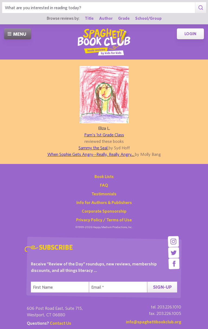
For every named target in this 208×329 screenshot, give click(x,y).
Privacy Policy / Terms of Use (104, 219)
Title (89, 18)
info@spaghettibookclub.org (153, 321)
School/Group (148, 18)
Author (106, 18)
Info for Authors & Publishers (104, 202)
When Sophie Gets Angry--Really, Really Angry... (91, 154)
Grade (124, 18)
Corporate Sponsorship (104, 211)
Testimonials (104, 193)
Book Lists (104, 176)
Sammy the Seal (94, 147)
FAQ (104, 185)
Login (190, 33)
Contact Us (60, 323)
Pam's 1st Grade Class (104, 134)
